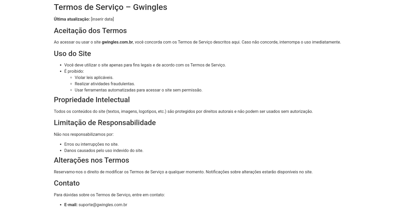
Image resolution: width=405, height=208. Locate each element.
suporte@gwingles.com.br (102, 204)
